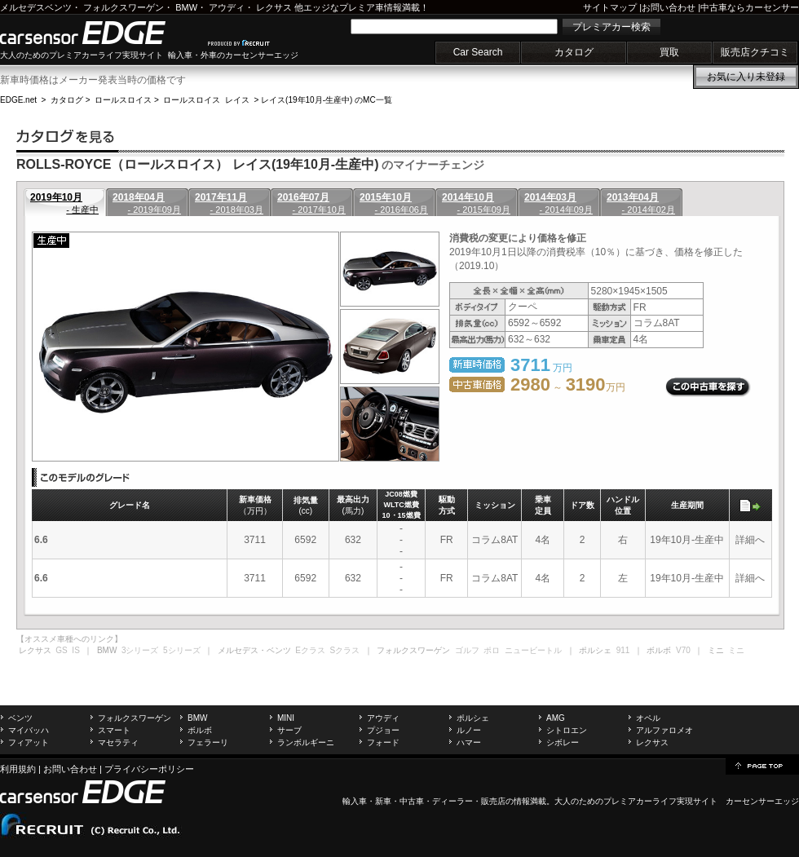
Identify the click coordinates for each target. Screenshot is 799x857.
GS (61, 650)
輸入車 (354, 801)
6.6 (41, 540)
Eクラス (310, 650)
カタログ (574, 52)
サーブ (289, 730)
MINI (285, 717)
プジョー (383, 730)
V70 (683, 650)
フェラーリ (208, 742)
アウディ (227, 7)
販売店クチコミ (755, 52)
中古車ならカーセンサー (749, 7)
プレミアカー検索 (611, 27)
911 (623, 650)
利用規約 (18, 769)
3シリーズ (140, 650)
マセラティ (118, 742)
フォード (383, 742)
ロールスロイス (123, 99)
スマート (114, 730)
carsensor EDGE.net (100, 32)
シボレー (562, 742)
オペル (648, 717)
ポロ (491, 650)
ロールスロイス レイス (206, 99)
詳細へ (750, 540)
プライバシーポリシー (149, 769)
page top (762, 765)
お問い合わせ (668, 7)
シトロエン (566, 730)
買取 (669, 52)
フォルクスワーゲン (123, 7)
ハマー (469, 742)
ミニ (736, 650)
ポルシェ (473, 717)
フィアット (28, 742)
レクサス (274, 7)
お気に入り (746, 76)
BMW (186, 7)
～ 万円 (567, 387)
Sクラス (345, 650)
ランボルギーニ (305, 742)
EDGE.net (18, 99)
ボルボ (200, 730)
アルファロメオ (664, 730)
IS (75, 650)
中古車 (412, 801)
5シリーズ (182, 650)
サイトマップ (610, 7)
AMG (555, 717)
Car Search (478, 52)
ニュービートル (533, 650)
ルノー (469, 730)
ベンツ (20, 717)
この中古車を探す (708, 387)
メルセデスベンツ (36, 7)
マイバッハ (28, 730)
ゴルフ (467, 650)
